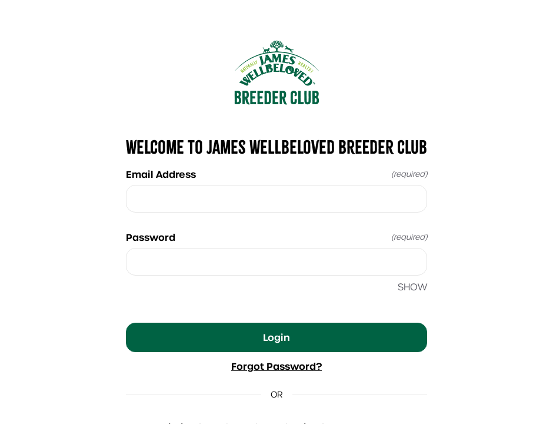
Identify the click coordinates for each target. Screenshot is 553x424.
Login (276, 337)
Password (276, 237)
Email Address (276, 174)
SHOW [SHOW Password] (412, 287)
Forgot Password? (276, 366)
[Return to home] (276, 72)
